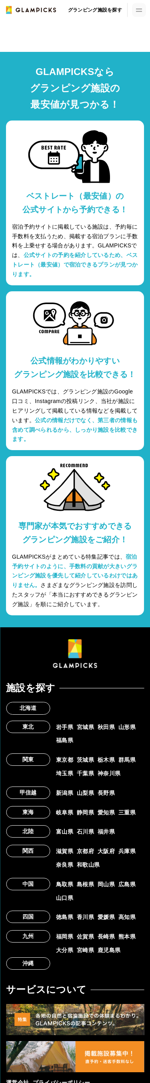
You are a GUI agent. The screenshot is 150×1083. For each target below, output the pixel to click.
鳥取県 (64, 884)
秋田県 (106, 727)
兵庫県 (127, 851)
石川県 (85, 831)
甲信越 (28, 792)
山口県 (64, 898)
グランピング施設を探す (95, 10)
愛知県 (106, 812)
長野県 (106, 793)
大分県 (64, 950)
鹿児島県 (109, 950)
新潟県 (64, 793)
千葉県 (85, 773)
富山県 (64, 831)
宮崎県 (85, 950)
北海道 (28, 708)
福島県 (64, 740)
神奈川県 (109, 773)
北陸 (28, 831)
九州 (28, 936)
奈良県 (64, 865)
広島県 (127, 884)
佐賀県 (85, 936)
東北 (28, 726)
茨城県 (85, 760)
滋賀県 (64, 851)
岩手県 (64, 727)
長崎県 (106, 936)
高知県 (127, 917)
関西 (28, 851)
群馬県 (127, 760)
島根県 (85, 884)
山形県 (127, 727)
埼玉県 (64, 773)
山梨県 (85, 793)
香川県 (85, 917)
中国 (28, 884)
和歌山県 (88, 865)
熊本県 (127, 936)
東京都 (64, 760)
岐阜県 (64, 812)
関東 (28, 759)
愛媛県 (106, 917)
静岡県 (85, 812)
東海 (28, 812)
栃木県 (106, 760)
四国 (28, 916)
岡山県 (106, 884)
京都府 (85, 851)
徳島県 (64, 917)
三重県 (127, 812)
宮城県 (85, 727)
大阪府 (106, 851)
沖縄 (28, 963)
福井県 (106, 831)
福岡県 (64, 936)
